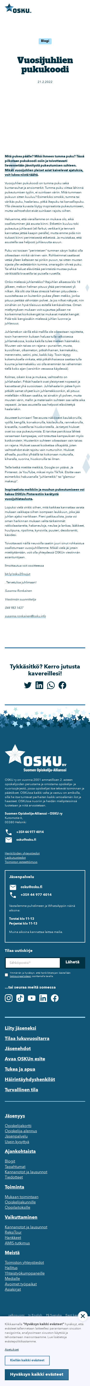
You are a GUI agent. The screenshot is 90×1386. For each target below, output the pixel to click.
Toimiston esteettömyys (21, 862)
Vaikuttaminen (21, 1217)
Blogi (45, 41)
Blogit (10, 1161)
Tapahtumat (15, 1167)
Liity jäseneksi (20, 1028)
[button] (83, 1316)
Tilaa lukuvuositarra (27, 1038)
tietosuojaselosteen (20, 976)
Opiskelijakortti (18, 1126)
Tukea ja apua (20, 1069)
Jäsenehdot (18, 1049)
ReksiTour (13, 1233)
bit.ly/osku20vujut (17, 574)
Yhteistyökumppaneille (25, 1274)
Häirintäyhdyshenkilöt (30, 1079)
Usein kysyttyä (17, 1142)
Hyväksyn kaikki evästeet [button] (36, 1375)
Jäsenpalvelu (16, 1137)
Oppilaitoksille (17, 1208)
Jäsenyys (15, 1116)
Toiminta (14, 1187)
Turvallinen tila (21, 1090)
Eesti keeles (74, 1315)
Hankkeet (13, 1238)
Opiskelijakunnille (20, 1202)
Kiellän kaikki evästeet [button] (27, 1360)
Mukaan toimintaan (21, 1197)
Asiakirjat (13, 1290)
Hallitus (11, 1268)
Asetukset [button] (12, 1349)
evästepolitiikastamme (20, 1341)
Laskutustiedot (15, 857)
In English (35, 1315)
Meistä (12, 1253)
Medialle (12, 1279)
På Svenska (54, 1315)
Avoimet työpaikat (21, 1284)
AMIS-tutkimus (17, 1243)
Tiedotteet (14, 1177)
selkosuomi (16, 1315)
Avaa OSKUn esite (25, 1059)
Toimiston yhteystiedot (24, 1263)
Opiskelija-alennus (21, 1131)
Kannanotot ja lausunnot (26, 1172)
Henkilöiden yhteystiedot (22, 853)
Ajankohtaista (20, 1151)
